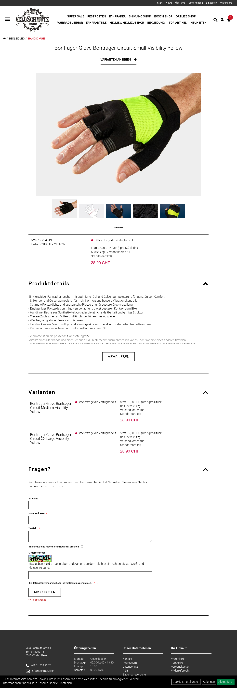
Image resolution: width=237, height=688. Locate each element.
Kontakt (127, 658)
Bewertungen (196, 2)
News (169, 2)
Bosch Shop (163, 16)
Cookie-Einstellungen (185, 681)
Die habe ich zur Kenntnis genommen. (60, 583)
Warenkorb (226, 2)
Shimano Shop (140, 16)
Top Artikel (178, 22)
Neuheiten (199, 22)
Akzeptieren (226, 681)
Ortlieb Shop (186, 16)
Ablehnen (209, 681)
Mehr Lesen (118, 357)
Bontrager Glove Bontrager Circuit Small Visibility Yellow (118, 48)
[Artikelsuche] (215, 20)
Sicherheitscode (36, 552)
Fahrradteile (96, 22)
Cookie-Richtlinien (60, 683)
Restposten (96, 16)
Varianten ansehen (116, 59)
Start (159, 2)
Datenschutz (130, 666)
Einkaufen (211, 2)
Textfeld (32, 528)
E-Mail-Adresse (36, 513)
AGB (125, 670)
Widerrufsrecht (180, 670)
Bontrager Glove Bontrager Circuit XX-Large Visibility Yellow (50, 439)
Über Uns (180, 2)
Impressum (130, 662)
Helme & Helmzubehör (127, 22)
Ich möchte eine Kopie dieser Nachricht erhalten (53, 546)
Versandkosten (180, 666)
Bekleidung (156, 22)
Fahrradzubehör (70, 22)
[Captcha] (90, 575)
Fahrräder (117, 16)
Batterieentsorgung (134, 674)
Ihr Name (33, 498)
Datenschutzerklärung (44, 583)
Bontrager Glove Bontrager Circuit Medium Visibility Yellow (50, 408)
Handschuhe (36, 38)
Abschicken (45, 592)
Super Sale (75, 16)
